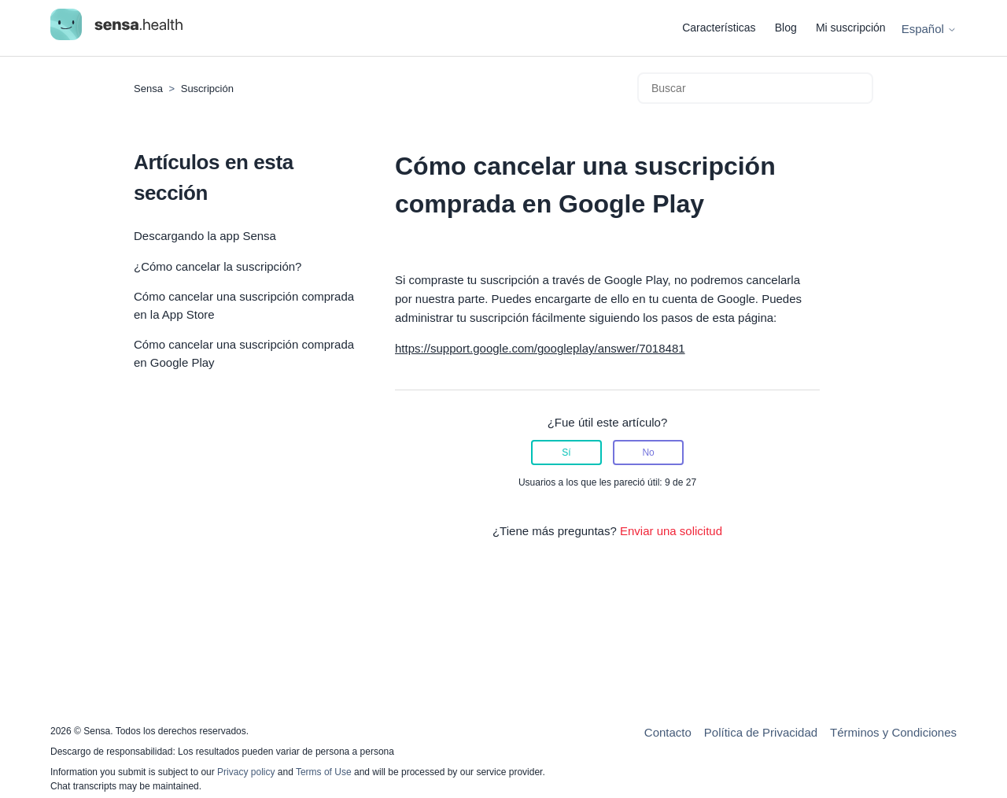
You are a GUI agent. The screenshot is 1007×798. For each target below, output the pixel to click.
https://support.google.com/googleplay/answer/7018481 (540, 348)
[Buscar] (755, 88)
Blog (786, 27)
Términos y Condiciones (893, 732)
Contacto (668, 732)
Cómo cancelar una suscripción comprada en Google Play (244, 353)
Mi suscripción (851, 27)
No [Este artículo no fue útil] (648, 452)
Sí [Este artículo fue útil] (566, 452)
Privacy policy (247, 772)
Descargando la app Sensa (205, 235)
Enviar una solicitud (671, 531)
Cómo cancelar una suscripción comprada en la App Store (244, 305)
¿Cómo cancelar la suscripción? (217, 266)
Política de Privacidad (760, 732)
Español (929, 28)
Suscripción (207, 88)
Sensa (148, 88)
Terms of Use (324, 772)
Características (718, 27)
